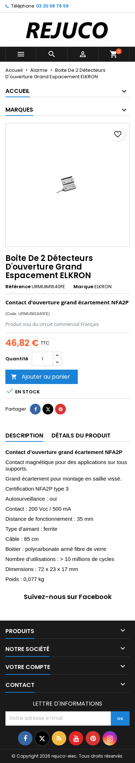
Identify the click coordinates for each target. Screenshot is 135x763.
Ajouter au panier (40, 377)
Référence (18, 287)
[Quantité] (42, 359)
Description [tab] (24, 435)
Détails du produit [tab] (81, 435)
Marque (83, 287)
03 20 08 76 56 (52, 6)
